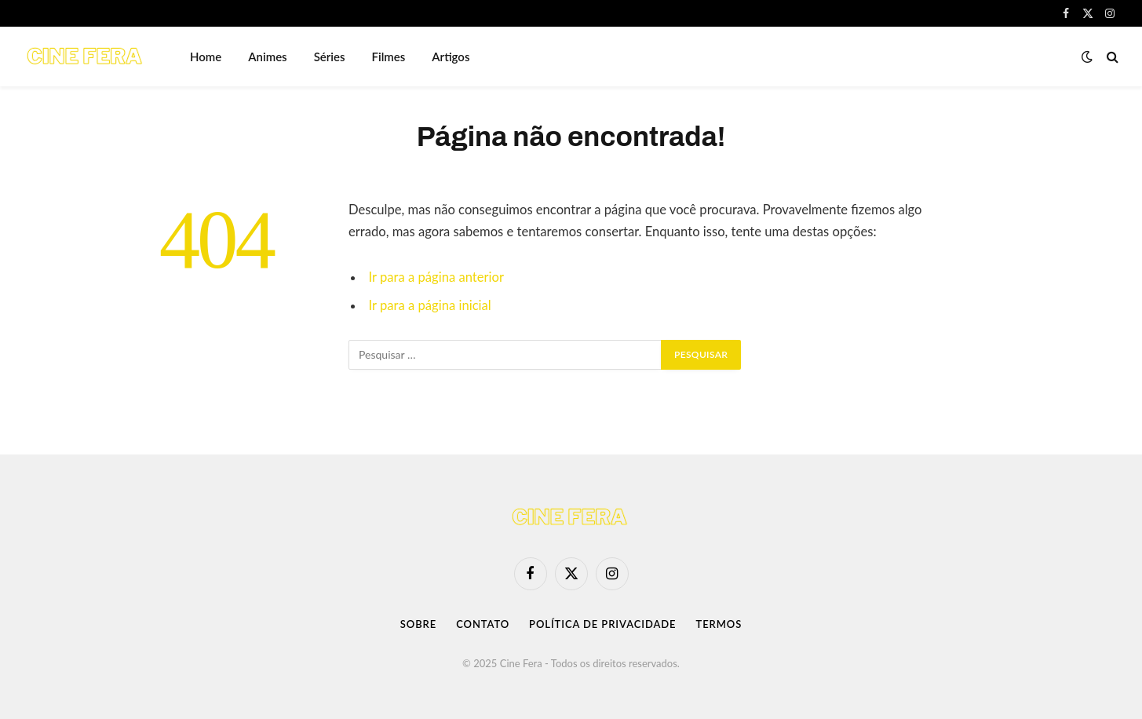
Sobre (418, 624)
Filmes (389, 56)
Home (205, 56)
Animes (267, 56)
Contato (482, 624)
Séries (329, 56)
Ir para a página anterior (436, 277)
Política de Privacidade (602, 624)
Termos (718, 624)
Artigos (450, 56)
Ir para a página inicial (430, 305)
